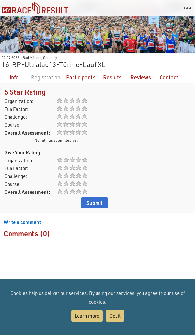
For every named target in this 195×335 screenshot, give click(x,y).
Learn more (87, 315)
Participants (81, 77)
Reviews (140, 77)
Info (14, 77)
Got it (115, 315)
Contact (169, 77)
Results (112, 77)
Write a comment (22, 222)
